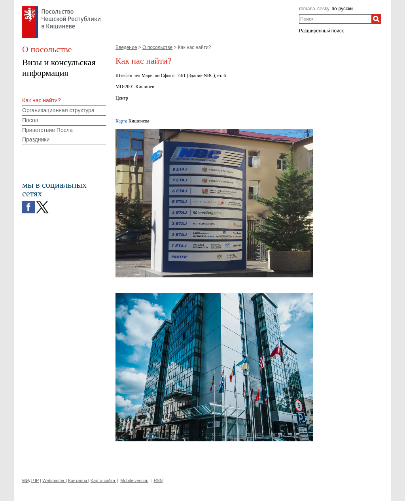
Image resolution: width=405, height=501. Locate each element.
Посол (30, 120)
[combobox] (335, 19)
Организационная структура (58, 110)
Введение (126, 47)
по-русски (342, 8)
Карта (121, 121)
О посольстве (157, 47)
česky (323, 8)
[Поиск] (376, 19)
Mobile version (134, 480)
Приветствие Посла (47, 130)
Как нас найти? (41, 100)
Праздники (35, 139)
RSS (158, 480)
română (307, 8)
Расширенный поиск (321, 30)
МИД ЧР (30, 480)
